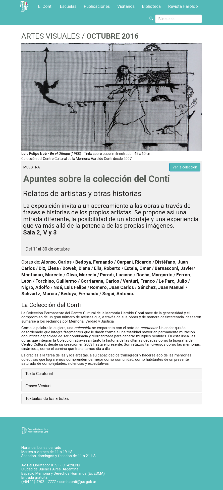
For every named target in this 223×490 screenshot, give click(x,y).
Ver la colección (185, 167)
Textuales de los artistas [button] (47, 398)
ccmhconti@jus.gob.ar (77, 481)
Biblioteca (151, 6)
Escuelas (68, 6)
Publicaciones (97, 6)
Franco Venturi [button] (37, 386)
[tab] (112, 374)
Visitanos (126, 6)
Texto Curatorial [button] (39, 373)
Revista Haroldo (183, 6)
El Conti (45, 6)
